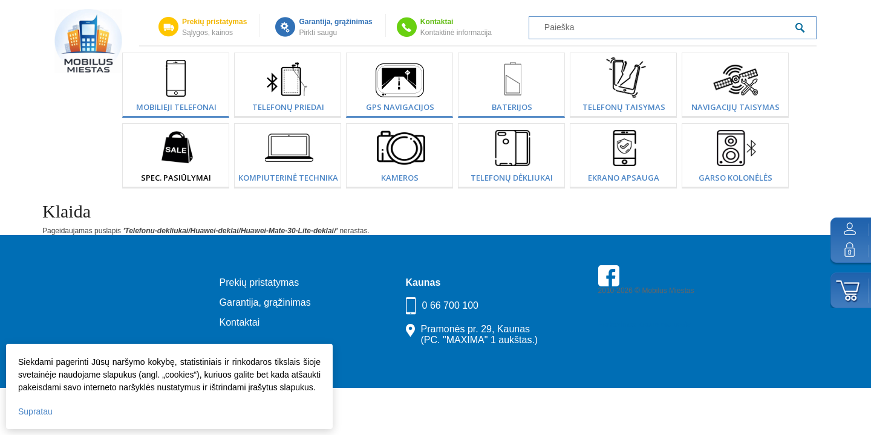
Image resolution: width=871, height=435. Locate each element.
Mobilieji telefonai (176, 107)
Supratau (35, 411)
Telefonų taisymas (623, 107)
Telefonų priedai (288, 107)
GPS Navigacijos (400, 107)
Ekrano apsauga (623, 177)
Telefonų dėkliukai (512, 177)
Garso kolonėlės (735, 177)
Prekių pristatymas (214, 22)
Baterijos (512, 107)
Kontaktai (437, 22)
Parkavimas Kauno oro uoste (644, 324)
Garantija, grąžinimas (335, 22)
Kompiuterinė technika (288, 177)
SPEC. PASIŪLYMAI (176, 177)
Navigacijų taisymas (735, 107)
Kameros (400, 177)
